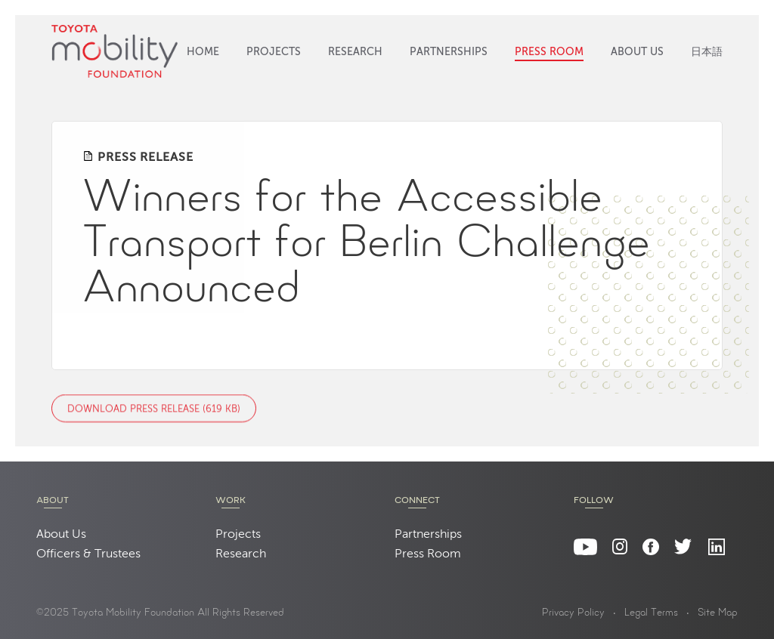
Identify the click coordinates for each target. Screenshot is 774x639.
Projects (273, 52)
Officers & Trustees (88, 554)
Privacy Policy (573, 613)
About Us (637, 52)
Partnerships (449, 52)
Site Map (718, 613)
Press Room (549, 52)
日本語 (707, 52)
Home (203, 52)
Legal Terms (651, 613)
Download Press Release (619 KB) (153, 409)
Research (355, 52)
